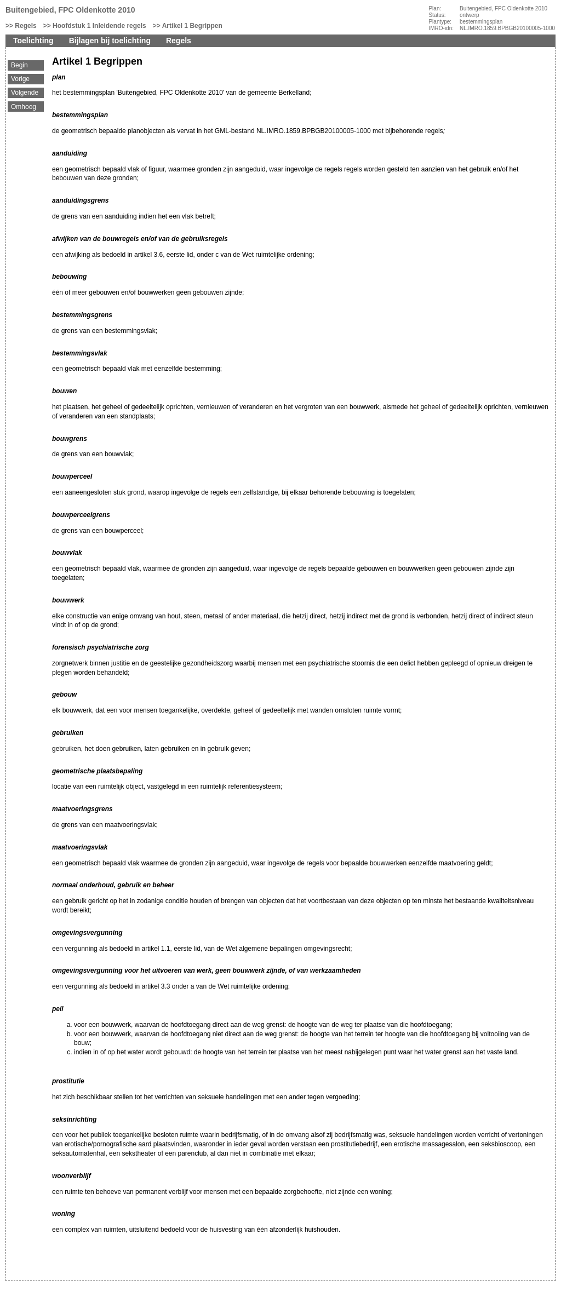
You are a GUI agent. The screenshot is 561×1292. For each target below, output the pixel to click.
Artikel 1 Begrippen (192, 26)
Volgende (24, 92)
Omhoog (23, 107)
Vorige (20, 79)
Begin (19, 65)
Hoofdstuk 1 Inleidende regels (99, 26)
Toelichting (33, 40)
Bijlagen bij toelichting (110, 40)
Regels (25, 26)
